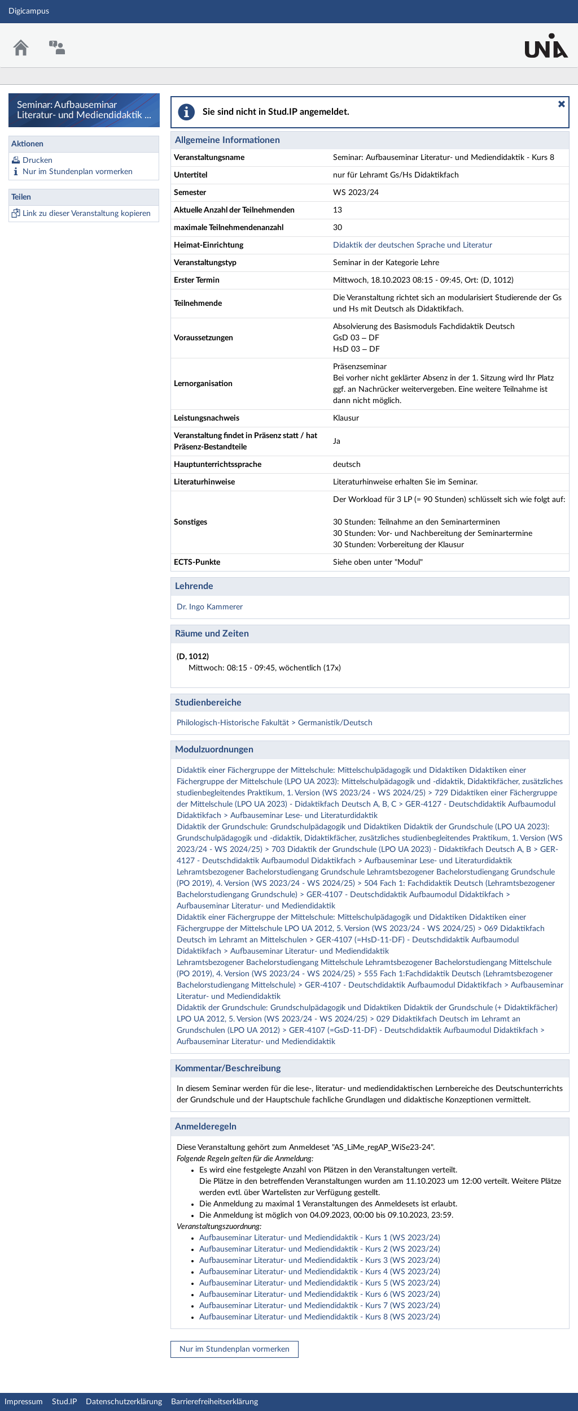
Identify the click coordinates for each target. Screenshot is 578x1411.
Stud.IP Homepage (534, 38)
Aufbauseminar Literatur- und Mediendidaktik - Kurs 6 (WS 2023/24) (319, 1295)
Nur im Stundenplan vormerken (78, 172)
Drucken (37, 161)
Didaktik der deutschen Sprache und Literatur (412, 245)
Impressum (24, 1402)
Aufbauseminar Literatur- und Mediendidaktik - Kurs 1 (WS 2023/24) (319, 1238)
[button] (561, 104)
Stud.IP (64, 1402)
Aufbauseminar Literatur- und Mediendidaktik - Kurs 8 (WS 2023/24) (319, 1317)
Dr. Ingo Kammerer (210, 607)
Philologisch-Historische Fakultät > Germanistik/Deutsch (275, 723)
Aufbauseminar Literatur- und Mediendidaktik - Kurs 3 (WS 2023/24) (319, 1261)
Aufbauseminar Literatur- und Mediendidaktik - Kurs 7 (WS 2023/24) (319, 1306)
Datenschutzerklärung (124, 1402)
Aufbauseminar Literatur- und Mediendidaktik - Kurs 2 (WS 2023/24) (319, 1249)
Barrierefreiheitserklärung (214, 1402)
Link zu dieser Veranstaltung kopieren (87, 214)
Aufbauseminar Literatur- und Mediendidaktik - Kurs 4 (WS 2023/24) (319, 1272)
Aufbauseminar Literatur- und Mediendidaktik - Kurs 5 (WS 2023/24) (319, 1283)
